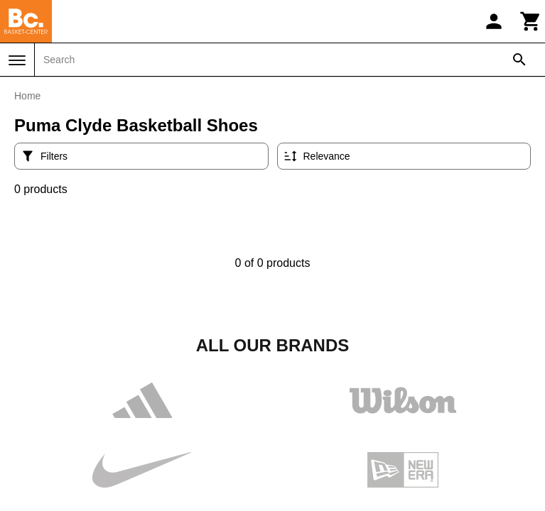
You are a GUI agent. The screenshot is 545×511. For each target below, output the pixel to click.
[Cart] (530, 21)
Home (27, 95)
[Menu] (17, 60)
